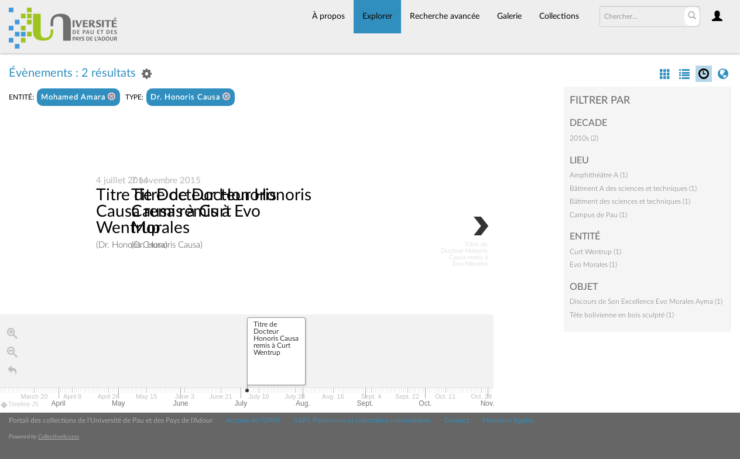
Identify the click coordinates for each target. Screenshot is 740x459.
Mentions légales (508, 420)
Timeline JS (20, 405)
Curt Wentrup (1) (595, 251)
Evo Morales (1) (593, 264)
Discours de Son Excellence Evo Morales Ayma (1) (646, 301)
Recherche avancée (444, 16)
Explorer (377, 16)
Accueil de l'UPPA (253, 420)
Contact (456, 420)
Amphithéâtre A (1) (599, 175)
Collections (559, 16)
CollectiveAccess (58, 437)
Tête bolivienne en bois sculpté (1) (622, 314)
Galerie (509, 16)
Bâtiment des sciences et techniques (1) (630, 201)
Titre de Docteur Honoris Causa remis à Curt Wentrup (186, 211)
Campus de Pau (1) (598, 214)
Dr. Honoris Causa (190, 97)
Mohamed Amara (78, 97)
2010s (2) (584, 138)
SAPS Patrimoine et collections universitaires (362, 420)
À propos (328, 16)
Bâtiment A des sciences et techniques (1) (633, 188)
